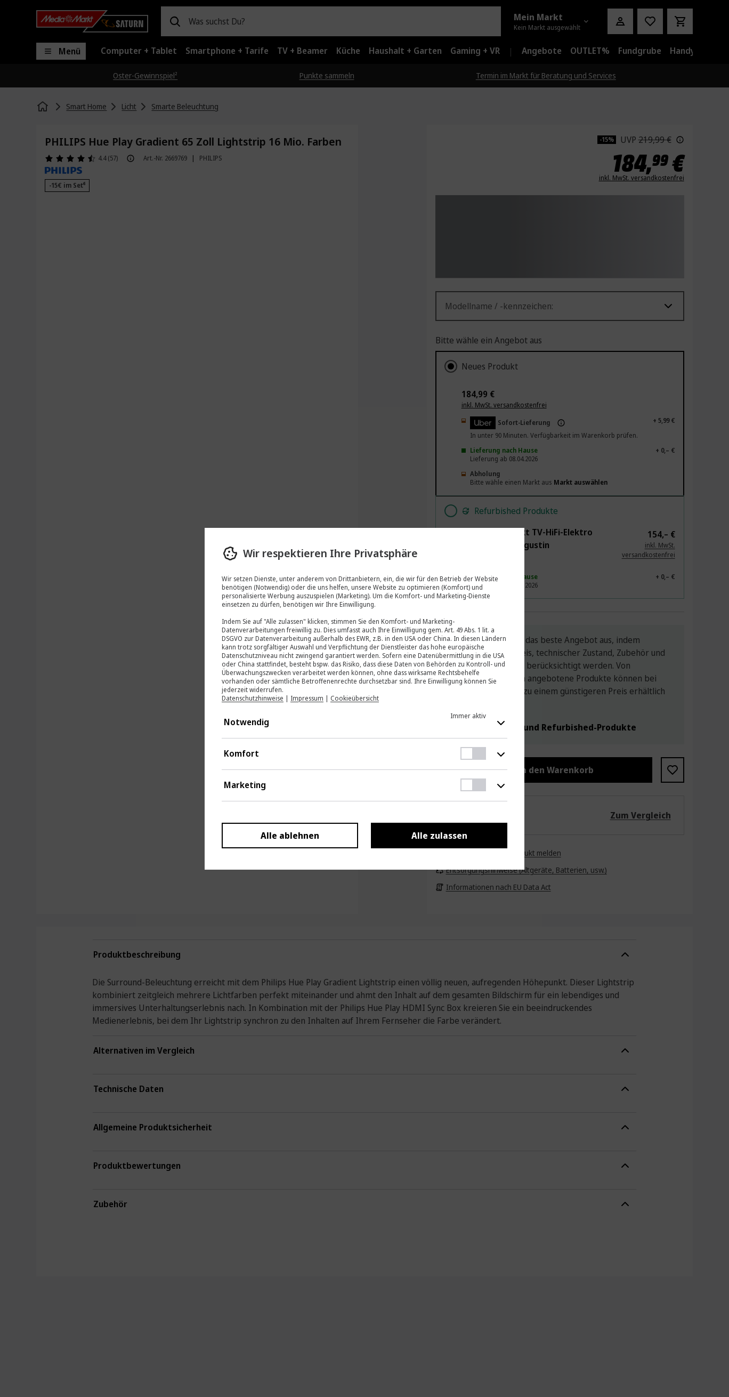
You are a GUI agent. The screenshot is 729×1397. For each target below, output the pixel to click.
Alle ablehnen (290, 835)
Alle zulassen (439, 835)
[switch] (473, 753)
